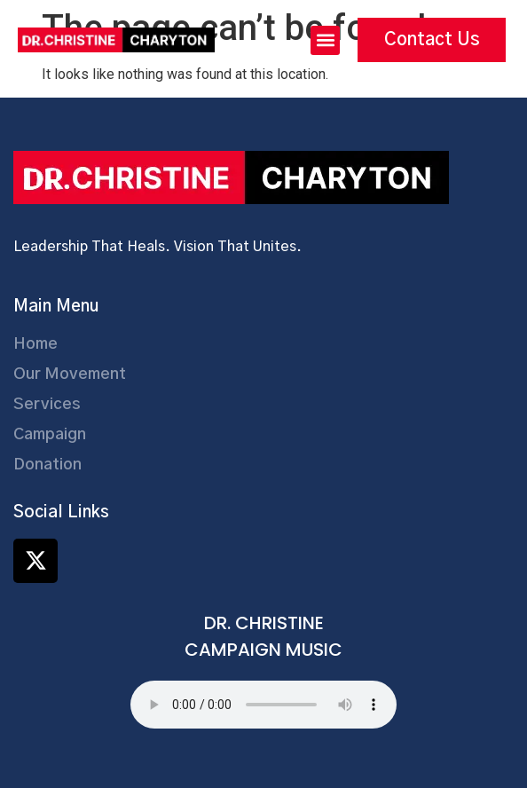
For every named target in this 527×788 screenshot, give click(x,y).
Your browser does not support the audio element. (263, 705)
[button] (325, 40)
